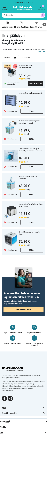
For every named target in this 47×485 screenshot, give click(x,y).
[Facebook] (4, 398)
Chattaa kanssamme (23, 309)
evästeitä (26, 436)
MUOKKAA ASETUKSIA (23, 473)
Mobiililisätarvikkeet (21, 24)
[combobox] (23, 15)
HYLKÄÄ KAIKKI (23, 467)
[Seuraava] (44, 24)
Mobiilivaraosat (7, 24)
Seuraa (31, 111)
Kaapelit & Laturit (36, 24)
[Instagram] (10, 398)
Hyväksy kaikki (23, 479)
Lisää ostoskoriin (35, 83)
